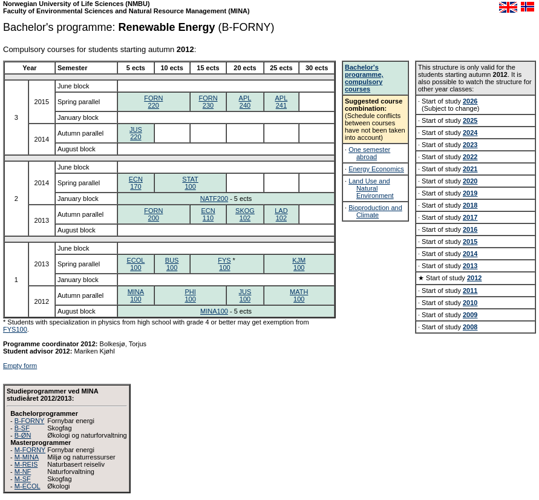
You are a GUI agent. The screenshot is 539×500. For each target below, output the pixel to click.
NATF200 (214, 198)
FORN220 (153, 101)
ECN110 (208, 214)
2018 (470, 205)
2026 (470, 101)
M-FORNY (30, 449)
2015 (470, 241)
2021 (470, 169)
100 (224, 267)
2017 (470, 217)
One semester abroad (369, 153)
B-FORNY (30, 420)
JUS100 (245, 295)
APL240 (245, 101)
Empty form (20, 365)
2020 (470, 181)
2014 (470, 253)
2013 (470, 265)
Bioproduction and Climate (375, 211)
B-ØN (23, 435)
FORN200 (153, 214)
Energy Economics (376, 169)
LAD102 (281, 214)
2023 (470, 144)
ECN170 (136, 183)
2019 (470, 193)
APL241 (281, 101)
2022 (470, 156)
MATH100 (299, 295)
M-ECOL (28, 486)
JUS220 (135, 133)
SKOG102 (245, 214)
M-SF (23, 478)
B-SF (22, 428)
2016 (470, 229)
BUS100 (172, 264)
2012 (474, 277)
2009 (470, 314)
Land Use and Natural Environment (371, 188)
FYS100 (15, 329)
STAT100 (190, 183)
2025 (470, 120)
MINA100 (136, 295)
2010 (470, 302)
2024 (470, 132)
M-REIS (26, 464)
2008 (470, 327)
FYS (224, 260)
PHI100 (190, 295)
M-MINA (27, 457)
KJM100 (298, 264)
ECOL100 (135, 264)
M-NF (23, 471)
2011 (470, 290)
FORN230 (207, 101)
